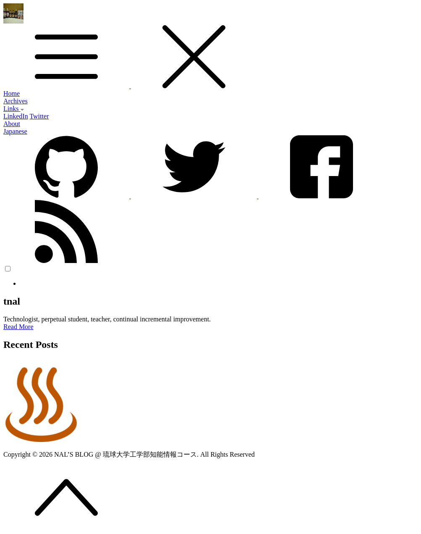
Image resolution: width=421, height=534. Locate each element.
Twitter (39, 116)
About (11, 123)
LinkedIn (15, 116)
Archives (15, 101)
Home (11, 93)
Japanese (15, 131)
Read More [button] (18, 326)
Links (13, 108)
